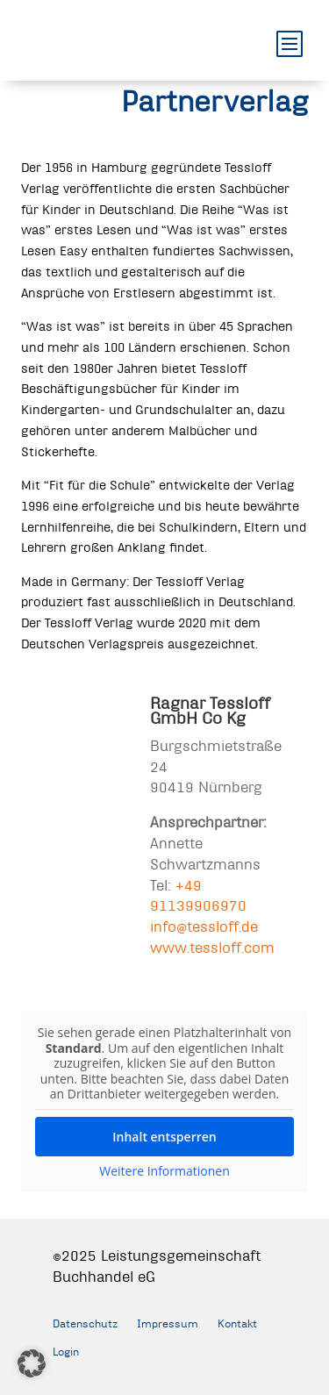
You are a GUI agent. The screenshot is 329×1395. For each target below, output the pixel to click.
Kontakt (237, 1323)
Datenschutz (85, 1323)
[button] (31, 1363)
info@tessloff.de (204, 926)
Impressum (167, 1323)
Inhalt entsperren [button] (164, 1135)
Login (66, 1351)
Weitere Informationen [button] (164, 1170)
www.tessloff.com (212, 947)
